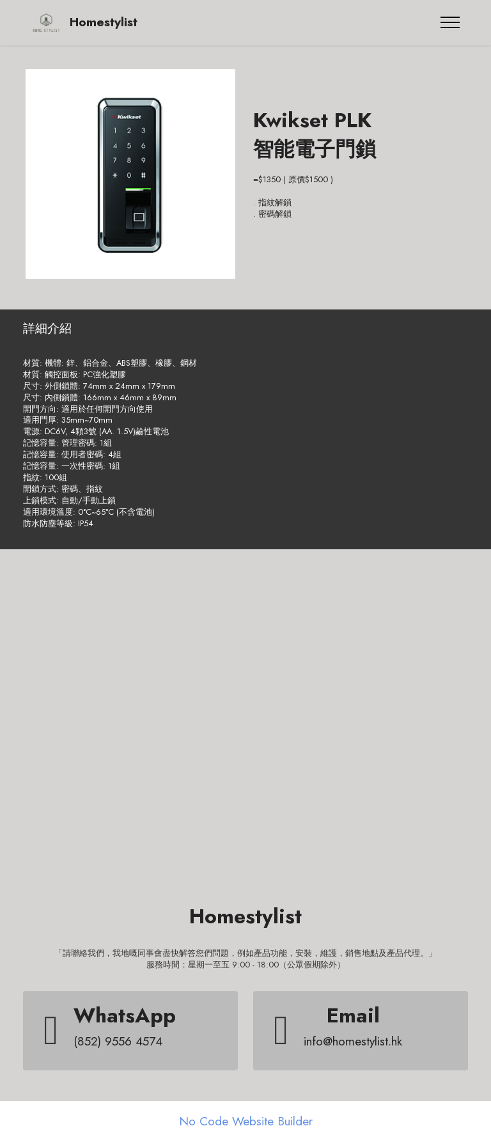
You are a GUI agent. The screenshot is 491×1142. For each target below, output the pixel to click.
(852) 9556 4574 (118, 1041)
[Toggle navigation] (450, 22)
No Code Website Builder (246, 1121)
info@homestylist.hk (353, 1041)
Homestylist (103, 22)
